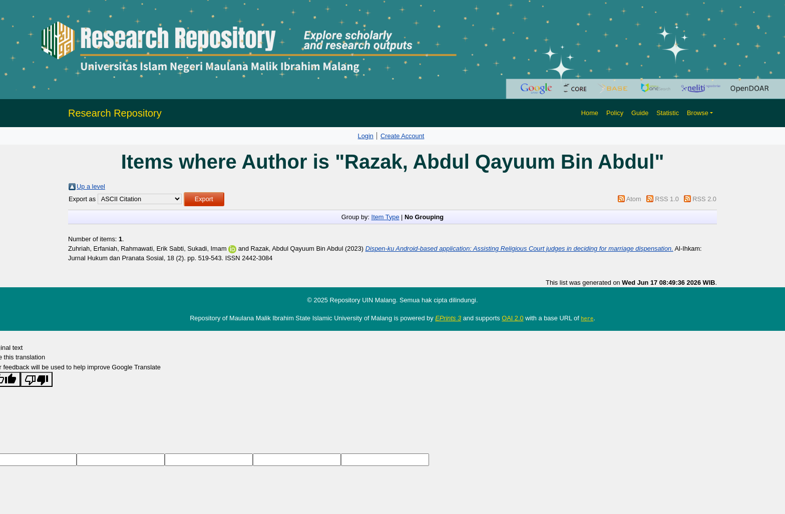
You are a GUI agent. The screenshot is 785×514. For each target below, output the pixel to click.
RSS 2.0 (704, 199)
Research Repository (115, 113)
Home (589, 113)
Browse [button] (697, 113)
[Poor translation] (37, 378)
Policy (614, 113)
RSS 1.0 (667, 199)
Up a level (91, 186)
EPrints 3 (448, 318)
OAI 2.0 (512, 318)
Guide (639, 113)
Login (365, 136)
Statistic (667, 113)
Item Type (385, 217)
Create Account (402, 136)
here (587, 318)
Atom (633, 199)
